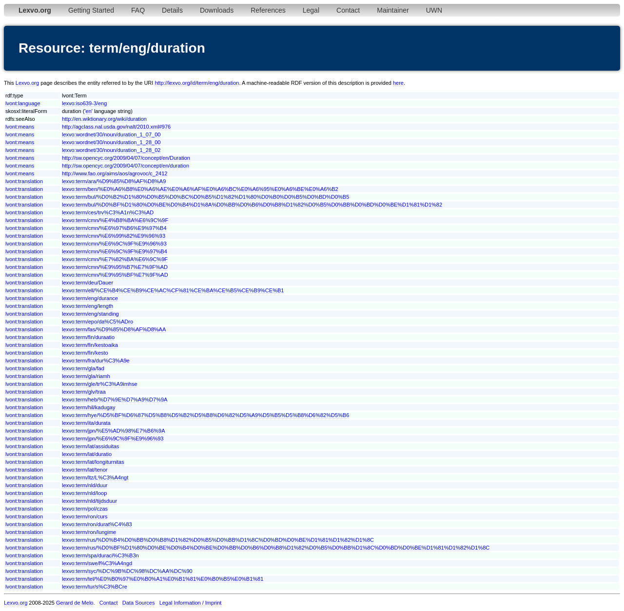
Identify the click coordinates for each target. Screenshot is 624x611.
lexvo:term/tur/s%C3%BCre (94, 587)
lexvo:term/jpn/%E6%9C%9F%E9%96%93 (113, 438)
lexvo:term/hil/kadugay (88, 407)
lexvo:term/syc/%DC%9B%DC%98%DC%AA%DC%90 (127, 571)
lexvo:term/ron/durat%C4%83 (97, 524)
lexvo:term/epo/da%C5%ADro (97, 322)
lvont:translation (24, 181)
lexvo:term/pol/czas (85, 509)
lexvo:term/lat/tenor (85, 470)
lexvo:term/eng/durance (90, 298)
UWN (434, 10)
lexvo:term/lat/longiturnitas (93, 462)
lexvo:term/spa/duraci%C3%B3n (100, 555)
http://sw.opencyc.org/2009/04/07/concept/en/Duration (126, 158)
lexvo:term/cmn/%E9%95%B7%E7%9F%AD (115, 267)
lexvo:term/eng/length (87, 306)
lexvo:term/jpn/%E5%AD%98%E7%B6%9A (113, 431)
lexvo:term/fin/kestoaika (90, 345)
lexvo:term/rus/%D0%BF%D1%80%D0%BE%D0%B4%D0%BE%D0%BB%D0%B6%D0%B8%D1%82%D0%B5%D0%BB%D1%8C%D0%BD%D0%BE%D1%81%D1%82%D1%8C (275, 548)
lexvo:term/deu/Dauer (87, 283)
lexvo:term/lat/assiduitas (90, 446)
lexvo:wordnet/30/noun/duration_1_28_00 (111, 142)
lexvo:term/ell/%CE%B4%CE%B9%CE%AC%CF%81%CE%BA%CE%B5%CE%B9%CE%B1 (173, 290)
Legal (311, 10)
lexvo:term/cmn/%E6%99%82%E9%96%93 (113, 236)
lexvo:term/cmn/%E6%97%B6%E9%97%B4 (114, 228)
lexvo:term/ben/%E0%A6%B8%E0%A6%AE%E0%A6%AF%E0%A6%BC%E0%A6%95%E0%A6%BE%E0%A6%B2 (200, 189)
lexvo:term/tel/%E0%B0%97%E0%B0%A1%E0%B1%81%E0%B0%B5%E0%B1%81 (162, 579)
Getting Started (91, 10)
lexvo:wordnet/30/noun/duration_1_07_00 (111, 134)
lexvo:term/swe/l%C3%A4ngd (97, 563)
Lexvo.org (27, 83)
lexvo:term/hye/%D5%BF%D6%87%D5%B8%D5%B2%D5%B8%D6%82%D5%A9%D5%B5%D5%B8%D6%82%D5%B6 (205, 415)
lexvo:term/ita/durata (86, 423)
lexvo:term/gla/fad (83, 368)
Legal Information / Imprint (190, 603)
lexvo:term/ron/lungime (89, 532)
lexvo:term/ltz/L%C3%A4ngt (95, 477)
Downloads (217, 10)
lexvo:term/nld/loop (84, 493)
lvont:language (22, 103)
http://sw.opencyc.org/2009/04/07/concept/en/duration (125, 166)
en (89, 111)
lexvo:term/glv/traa (84, 392)
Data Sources (138, 603)
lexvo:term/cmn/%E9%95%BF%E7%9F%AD (115, 275)
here (398, 83)
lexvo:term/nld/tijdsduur (89, 501)
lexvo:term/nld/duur (85, 485)
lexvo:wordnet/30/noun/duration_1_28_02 (111, 150)
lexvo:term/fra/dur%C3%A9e (96, 360)
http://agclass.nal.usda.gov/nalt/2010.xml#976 (116, 127)
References (268, 10)
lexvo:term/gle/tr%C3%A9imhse (99, 384)
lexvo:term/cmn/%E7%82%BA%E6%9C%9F (115, 259)
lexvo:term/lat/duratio (87, 454)
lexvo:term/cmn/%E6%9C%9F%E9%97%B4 (114, 251)
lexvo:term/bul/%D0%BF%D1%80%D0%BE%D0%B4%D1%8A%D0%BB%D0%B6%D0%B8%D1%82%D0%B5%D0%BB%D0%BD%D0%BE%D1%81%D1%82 (252, 205)
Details (172, 10)
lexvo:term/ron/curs (85, 516)
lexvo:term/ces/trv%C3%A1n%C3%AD (108, 212)
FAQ (138, 10)
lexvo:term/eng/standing (90, 314)
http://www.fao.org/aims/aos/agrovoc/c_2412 (114, 173)
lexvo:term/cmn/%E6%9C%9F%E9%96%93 (114, 244)
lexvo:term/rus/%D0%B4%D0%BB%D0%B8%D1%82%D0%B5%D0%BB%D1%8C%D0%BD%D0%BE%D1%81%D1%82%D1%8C (218, 540)
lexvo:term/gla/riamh (86, 376)
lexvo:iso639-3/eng (84, 103)
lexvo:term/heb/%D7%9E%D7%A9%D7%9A (114, 399)
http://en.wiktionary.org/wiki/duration (104, 119)
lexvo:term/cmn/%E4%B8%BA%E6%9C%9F (115, 220)
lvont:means (19, 127)
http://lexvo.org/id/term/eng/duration (197, 83)
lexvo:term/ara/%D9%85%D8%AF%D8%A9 (114, 181)
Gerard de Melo (74, 603)
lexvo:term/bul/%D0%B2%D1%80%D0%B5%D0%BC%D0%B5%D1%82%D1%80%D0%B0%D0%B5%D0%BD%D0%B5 (205, 197)
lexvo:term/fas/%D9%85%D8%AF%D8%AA (114, 329)
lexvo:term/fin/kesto (85, 353)
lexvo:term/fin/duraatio (88, 337)
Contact (348, 10)
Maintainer (393, 10)
